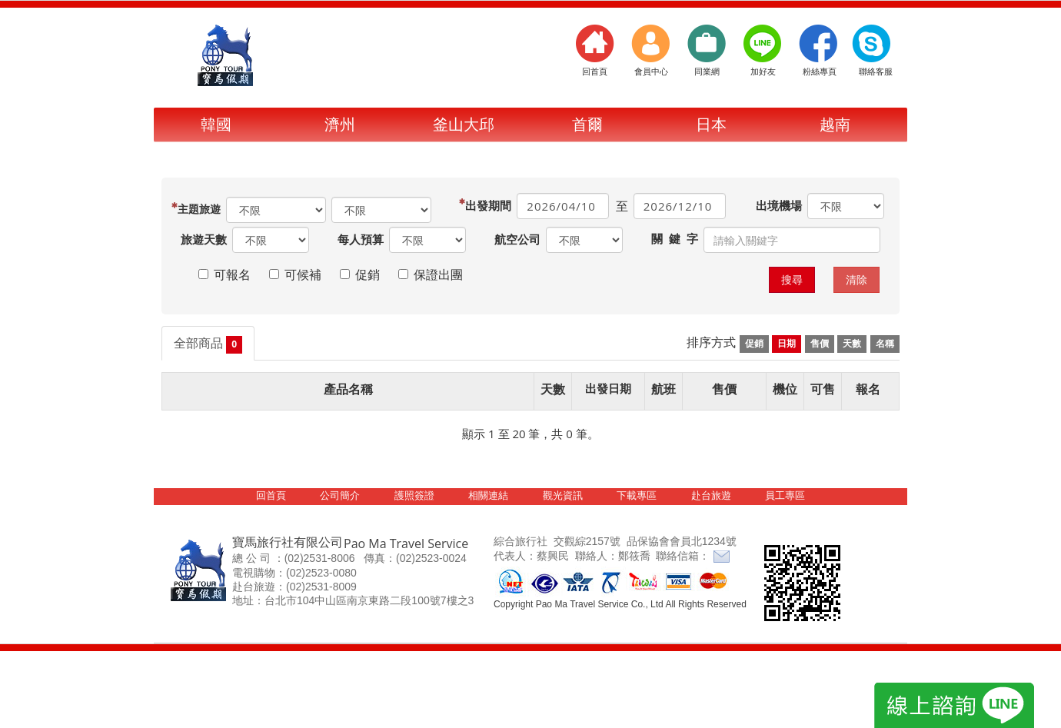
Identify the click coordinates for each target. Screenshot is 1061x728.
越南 (835, 124)
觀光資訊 (563, 495)
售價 (819, 343)
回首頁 (271, 495)
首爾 (587, 124)
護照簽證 (414, 495)
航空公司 (517, 239)
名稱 (885, 343)
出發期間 (489, 205)
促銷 (754, 343)
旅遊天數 (204, 239)
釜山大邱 (463, 124)
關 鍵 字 (674, 238)
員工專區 (785, 495)
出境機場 (779, 205)
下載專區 (637, 495)
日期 (786, 343)
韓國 (216, 124)
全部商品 (208, 344)
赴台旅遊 (711, 495)
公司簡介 (340, 495)
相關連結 (488, 495)
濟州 (339, 124)
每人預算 (361, 239)
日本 (711, 124)
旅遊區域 (201, 209)
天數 (852, 343)
